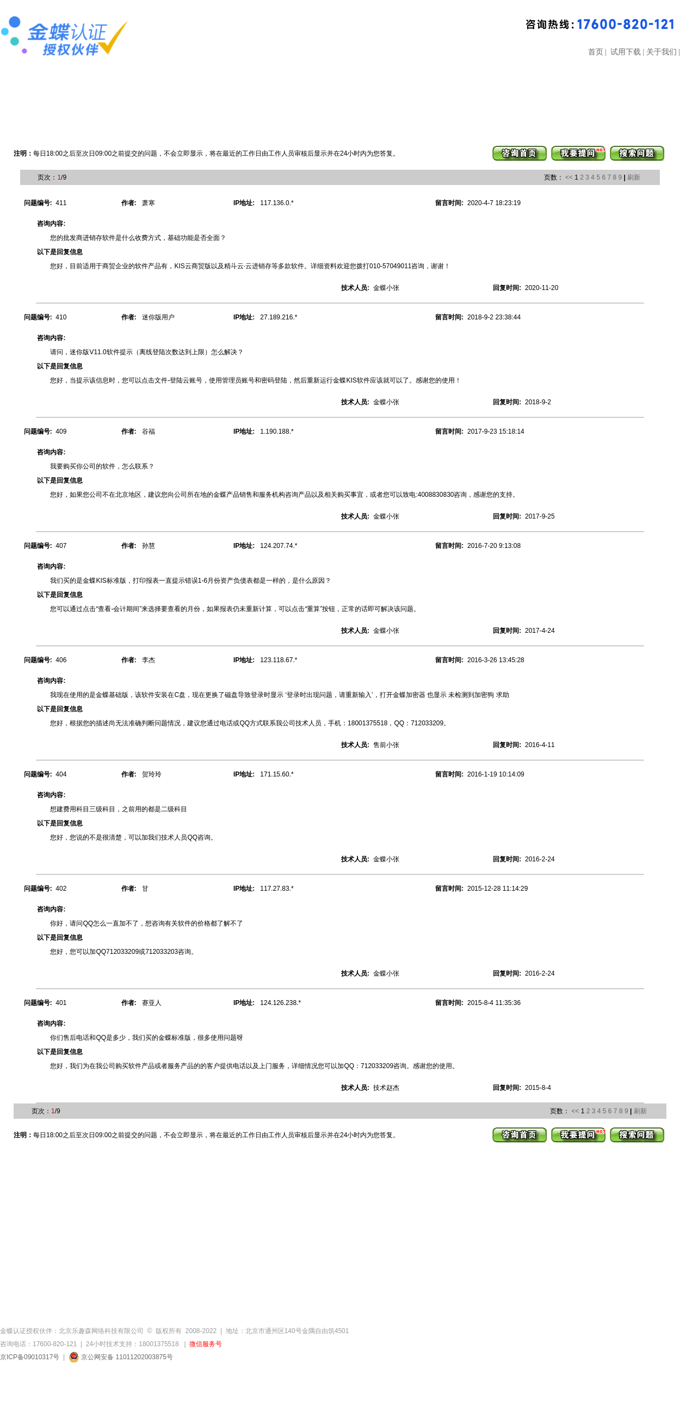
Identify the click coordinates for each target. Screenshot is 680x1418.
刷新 (633, 177)
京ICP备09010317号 (29, 1357)
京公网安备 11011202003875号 (121, 1357)
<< (569, 177)
